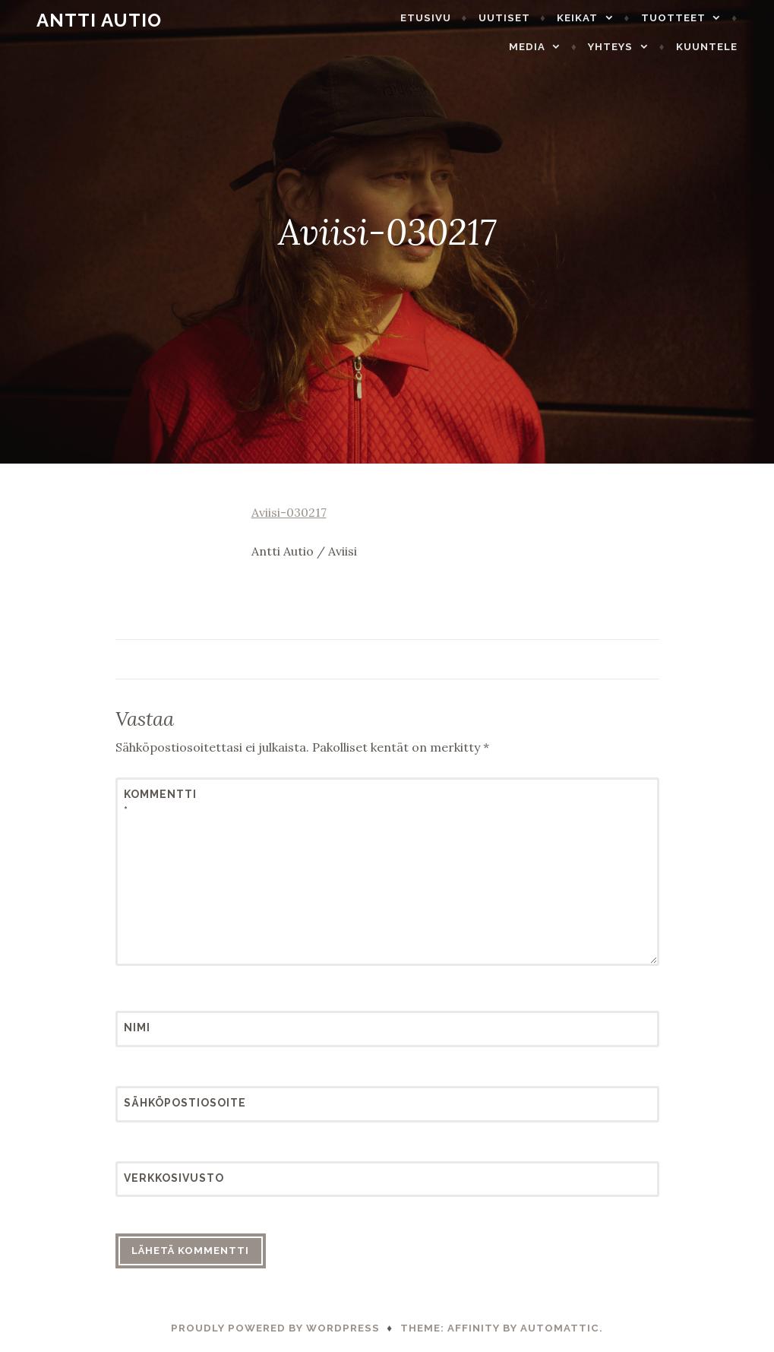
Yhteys (627, 46)
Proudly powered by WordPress (275, 1328)
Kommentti (160, 802)
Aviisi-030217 (289, 512)
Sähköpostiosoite (161, 1103)
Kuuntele (723, 46)
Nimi (137, 1027)
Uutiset (521, 18)
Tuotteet (690, 18)
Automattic (559, 1328)
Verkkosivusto (161, 1178)
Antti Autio (82, 20)
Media (544, 46)
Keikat (594, 18)
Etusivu (443, 18)
